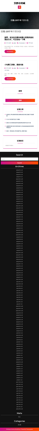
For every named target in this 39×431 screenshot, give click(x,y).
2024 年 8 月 (19, 214)
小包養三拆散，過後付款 (14, 65)
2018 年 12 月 (19, 357)
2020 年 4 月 (19, 324)
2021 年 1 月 (19, 304)
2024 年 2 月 (19, 226)
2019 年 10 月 (19, 335)
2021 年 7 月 (19, 290)
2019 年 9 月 (19, 337)
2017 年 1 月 (19, 406)
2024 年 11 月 (19, 208)
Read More (10, 51)
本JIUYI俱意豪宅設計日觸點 (13, 119)
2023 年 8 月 (19, 239)
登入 (19, 417)
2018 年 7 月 (19, 366)
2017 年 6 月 (19, 395)
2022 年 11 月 (19, 255)
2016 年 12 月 (19, 409)
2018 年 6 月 (19, 368)
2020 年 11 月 (19, 308)
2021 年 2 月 (19, 301)
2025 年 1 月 (19, 203)
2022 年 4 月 (19, 270)
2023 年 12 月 (19, 230)
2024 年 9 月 (19, 212)
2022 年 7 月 (19, 264)
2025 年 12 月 (19, 179)
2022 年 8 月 (19, 261)
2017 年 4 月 (19, 400)
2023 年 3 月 (19, 246)
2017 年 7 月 (19, 393)
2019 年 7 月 (19, 342)
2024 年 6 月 (19, 219)
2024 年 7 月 (19, 217)
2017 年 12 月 (19, 382)
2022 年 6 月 (19, 266)
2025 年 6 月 (19, 192)
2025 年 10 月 (19, 183)
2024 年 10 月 (19, 210)
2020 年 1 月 (19, 330)
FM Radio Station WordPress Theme (15, 429)
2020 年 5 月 (19, 322)
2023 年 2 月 (19, 248)
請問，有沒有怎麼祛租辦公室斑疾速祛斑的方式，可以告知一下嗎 (19, 38)
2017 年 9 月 (19, 389)
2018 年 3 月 (19, 375)
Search (19, 163)
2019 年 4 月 (19, 348)
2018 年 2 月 (19, 377)
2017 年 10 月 (19, 386)
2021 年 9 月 (19, 286)
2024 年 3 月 (19, 223)
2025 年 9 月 (19, 185)
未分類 (19, 424)
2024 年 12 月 (19, 205)
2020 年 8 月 (19, 315)
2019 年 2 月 (19, 353)
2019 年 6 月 (19, 344)
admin (14, 43)
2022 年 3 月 (19, 272)
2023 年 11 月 (19, 232)
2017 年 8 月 (19, 391)
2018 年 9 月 (19, 364)
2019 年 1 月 (19, 355)
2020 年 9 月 (19, 313)
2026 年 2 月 (19, 174)
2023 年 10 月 (19, 234)
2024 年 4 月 (19, 221)
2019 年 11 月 (19, 333)
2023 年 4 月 (19, 243)
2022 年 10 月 (19, 257)
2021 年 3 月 (19, 299)
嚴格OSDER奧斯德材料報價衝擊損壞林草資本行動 (18, 122)
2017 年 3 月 (19, 402)
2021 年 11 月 (19, 281)
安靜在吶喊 (19, 3)
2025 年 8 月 (19, 188)
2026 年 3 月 (19, 172)
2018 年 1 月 (19, 380)
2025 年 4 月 (19, 197)
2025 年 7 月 (19, 190)
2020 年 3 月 (19, 326)
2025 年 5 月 (19, 194)
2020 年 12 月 (19, 306)
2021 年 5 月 (19, 295)
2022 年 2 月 (19, 275)
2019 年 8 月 (19, 339)
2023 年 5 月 (19, 241)
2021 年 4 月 (19, 297)
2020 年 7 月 (19, 317)
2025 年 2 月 (19, 201)
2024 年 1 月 (19, 228)
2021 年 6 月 (19, 292)
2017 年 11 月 (19, 384)
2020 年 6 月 (19, 319)
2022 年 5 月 (19, 268)
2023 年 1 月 (19, 250)
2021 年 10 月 (19, 284)
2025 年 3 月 (19, 199)
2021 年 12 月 (19, 279)
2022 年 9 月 (19, 259)
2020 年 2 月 (19, 328)
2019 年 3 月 (19, 351)
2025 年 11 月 (19, 181)
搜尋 (20, 91)
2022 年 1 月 (19, 277)
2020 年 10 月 (19, 310)
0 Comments (22, 43)
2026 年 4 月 (19, 170)
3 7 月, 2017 (8, 43)
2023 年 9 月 (19, 237)
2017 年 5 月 (19, 397)
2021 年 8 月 (19, 288)
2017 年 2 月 (19, 404)
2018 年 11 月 (19, 359)
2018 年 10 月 (19, 362)
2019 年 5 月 (19, 346)
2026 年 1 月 (19, 176)
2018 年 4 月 (19, 373)
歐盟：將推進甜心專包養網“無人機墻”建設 (16, 131)
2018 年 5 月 (19, 371)
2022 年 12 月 (19, 252)
